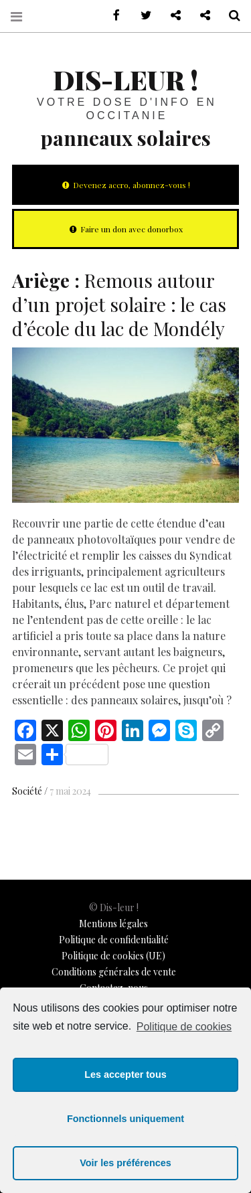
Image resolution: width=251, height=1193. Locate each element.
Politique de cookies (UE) (113, 955)
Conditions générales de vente (114, 971)
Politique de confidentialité (114, 939)
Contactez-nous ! (170, 15)
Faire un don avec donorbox (125, 229)
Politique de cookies (184, 1026)
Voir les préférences (125, 1163)
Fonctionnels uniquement (125, 1118)
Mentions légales (113, 923)
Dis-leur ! (125, 79)
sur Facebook (111, 15)
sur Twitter (141, 15)
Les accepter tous (125, 1074)
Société (27, 791)
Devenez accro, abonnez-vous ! (125, 184)
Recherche (229, 15)
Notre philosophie (200, 15)
